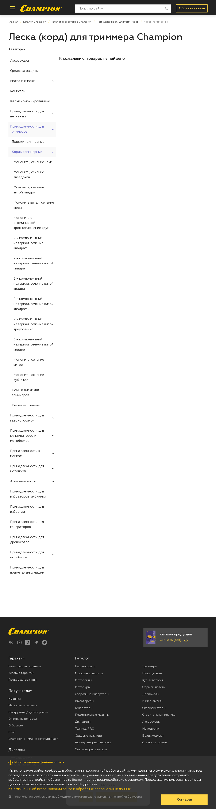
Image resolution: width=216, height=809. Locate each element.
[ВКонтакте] (11, 642)
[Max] (44, 642)
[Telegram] (36, 642)
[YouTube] (19, 642)
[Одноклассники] (28, 642)
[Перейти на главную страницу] (41, 8)
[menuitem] (32, 61)
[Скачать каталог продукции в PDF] (175, 637)
